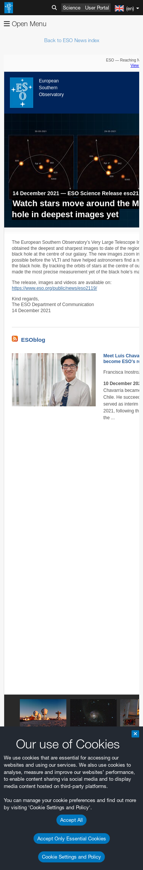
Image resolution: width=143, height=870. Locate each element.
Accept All (71, 820)
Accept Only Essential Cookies (71, 838)
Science (71, 8)
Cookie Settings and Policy (71, 857)
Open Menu (25, 24)
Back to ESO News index (71, 40)
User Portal (97, 8)
